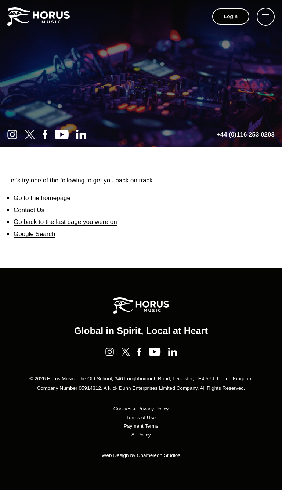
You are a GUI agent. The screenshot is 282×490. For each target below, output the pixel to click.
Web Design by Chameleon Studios (141, 455)
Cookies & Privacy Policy (141, 408)
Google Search (34, 234)
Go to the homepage (42, 198)
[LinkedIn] (81, 134)
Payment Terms (141, 426)
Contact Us (29, 210)
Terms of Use (141, 417)
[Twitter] (30, 134)
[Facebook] (45, 134)
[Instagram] (12, 134)
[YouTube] (62, 134)
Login (231, 16)
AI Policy (141, 435)
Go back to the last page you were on (65, 221)
